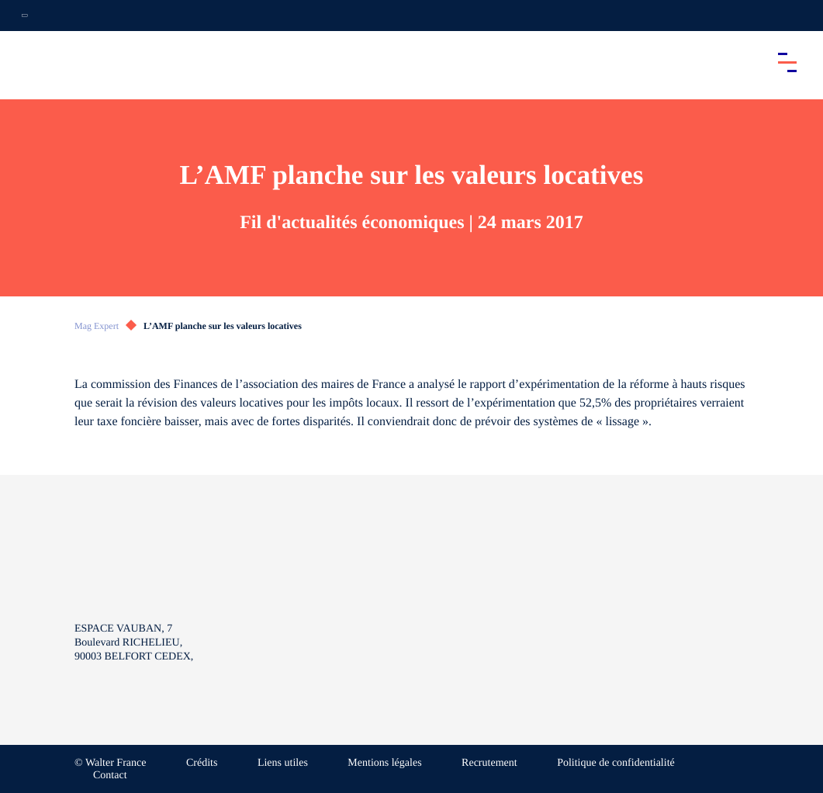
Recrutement (489, 763)
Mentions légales (384, 763)
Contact (110, 775)
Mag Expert (96, 325)
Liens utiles (283, 763)
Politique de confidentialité (616, 763)
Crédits (201, 763)
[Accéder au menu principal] (787, 62)
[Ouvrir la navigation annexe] (25, 15)
